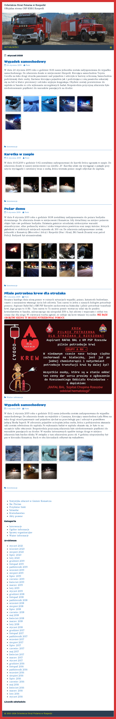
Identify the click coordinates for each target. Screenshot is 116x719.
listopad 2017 (16, 633)
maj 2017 (14, 651)
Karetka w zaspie (19, 154)
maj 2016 (14, 684)
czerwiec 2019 (16, 579)
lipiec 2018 (15, 609)
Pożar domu (14, 209)
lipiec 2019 (15, 576)
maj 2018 (14, 615)
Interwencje (12, 146)
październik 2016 (18, 669)
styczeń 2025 (16, 545)
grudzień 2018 (16, 594)
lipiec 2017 (15, 645)
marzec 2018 (16, 621)
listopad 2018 (16, 597)
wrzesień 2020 (17, 548)
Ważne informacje (15, 397)
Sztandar (14, 510)
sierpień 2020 (16, 552)
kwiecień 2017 (16, 654)
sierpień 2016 (16, 675)
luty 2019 (14, 588)
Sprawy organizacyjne (20, 532)
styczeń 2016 (16, 696)
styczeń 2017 (16, 660)
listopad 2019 (16, 564)
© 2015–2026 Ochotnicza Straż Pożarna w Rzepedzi (28, 714)
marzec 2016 (16, 690)
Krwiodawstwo (17, 513)
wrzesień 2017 (16, 639)
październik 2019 (18, 567)
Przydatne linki (17, 507)
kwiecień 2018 (16, 618)
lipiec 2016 (15, 678)
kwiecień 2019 (16, 582)
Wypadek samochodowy (25, 62)
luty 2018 (14, 624)
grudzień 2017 (16, 630)
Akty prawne (16, 516)
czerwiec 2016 (16, 681)
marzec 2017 (16, 657)
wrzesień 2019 (16, 570)
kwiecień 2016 (16, 687)
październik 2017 (18, 636)
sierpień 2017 (16, 642)
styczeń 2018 (16, 627)
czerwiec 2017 (16, 648)
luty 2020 (14, 558)
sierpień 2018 (16, 606)
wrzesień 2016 (16, 672)
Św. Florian (15, 504)
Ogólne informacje (19, 529)
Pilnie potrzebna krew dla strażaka (34, 293)
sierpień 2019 (16, 573)
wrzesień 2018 (16, 603)
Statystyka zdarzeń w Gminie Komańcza (30, 501)
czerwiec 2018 (16, 612)
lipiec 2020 (15, 555)
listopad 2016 (16, 666)
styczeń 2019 (16, 591)
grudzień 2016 (16, 663)
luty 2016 (14, 693)
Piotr (28, 65)
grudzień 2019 (16, 561)
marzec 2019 (16, 585)
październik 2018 (18, 600)
